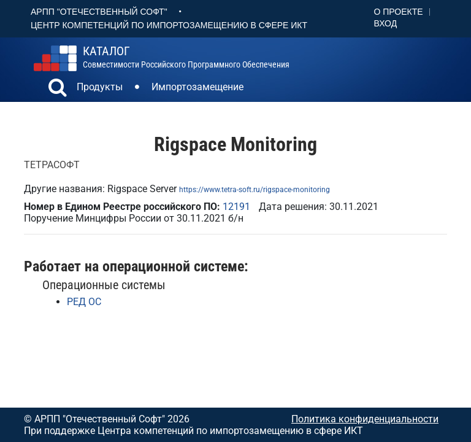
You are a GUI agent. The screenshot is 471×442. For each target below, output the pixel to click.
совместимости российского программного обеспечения (186, 57)
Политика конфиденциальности (364, 419)
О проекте (398, 12)
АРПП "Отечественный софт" (99, 12)
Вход (385, 23)
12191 (236, 206)
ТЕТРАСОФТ (52, 165)
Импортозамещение (197, 87)
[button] (58, 89)
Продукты (100, 87)
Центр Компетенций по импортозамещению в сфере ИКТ (169, 25)
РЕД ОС (84, 302)
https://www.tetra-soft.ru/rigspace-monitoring (254, 189)
